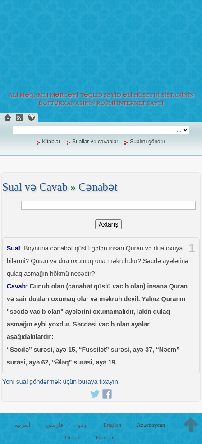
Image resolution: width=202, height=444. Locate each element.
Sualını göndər (147, 141)
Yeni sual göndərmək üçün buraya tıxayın (60, 381)
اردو (83, 424)
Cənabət (98, 187)
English (112, 424)
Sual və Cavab (35, 187)
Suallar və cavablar (95, 141)
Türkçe (72, 437)
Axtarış (109, 224)
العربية (22, 424)
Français (105, 437)
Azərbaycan (151, 424)
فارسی (54, 424)
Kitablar (51, 141)
